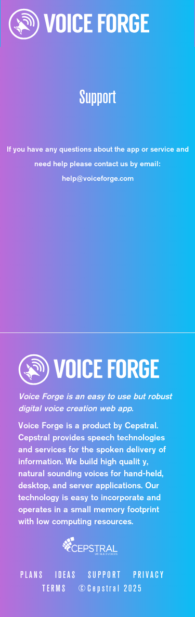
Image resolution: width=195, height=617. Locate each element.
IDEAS (65, 575)
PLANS (32, 575)
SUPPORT (105, 575)
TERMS (54, 588)
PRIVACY (149, 575)
